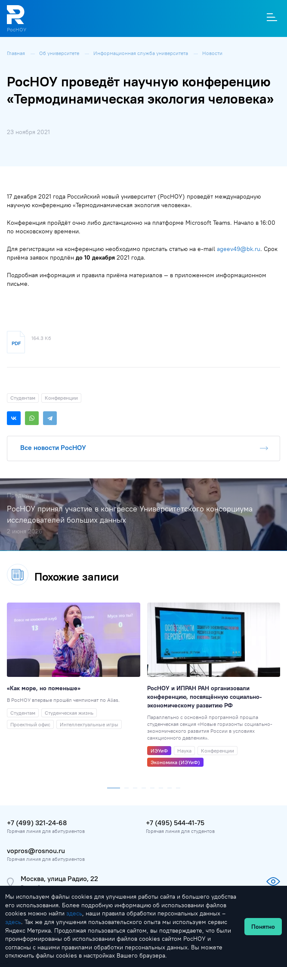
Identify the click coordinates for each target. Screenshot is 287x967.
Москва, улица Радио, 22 (59, 878)
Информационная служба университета (141, 53)
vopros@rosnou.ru (36, 850)
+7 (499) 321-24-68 (37, 822)
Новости (212, 53)
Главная (16, 53)
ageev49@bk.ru (238, 249)
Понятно (263, 926)
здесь (74, 913)
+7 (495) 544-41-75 (175, 822)
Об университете (59, 53)
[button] (113, 786)
